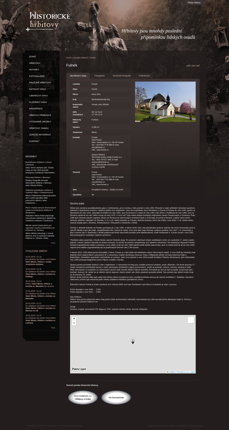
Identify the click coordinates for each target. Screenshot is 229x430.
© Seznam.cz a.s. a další (185, 372)
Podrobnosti (144, 76)
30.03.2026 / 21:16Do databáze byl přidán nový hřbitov (41, 273)
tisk (193, 65)
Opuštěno (77, 195)
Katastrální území (78, 105)
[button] (133, 341)
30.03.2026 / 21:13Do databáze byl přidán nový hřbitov (41, 295)
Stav (75, 189)
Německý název (77, 121)
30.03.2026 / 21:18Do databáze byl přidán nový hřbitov (41, 260)
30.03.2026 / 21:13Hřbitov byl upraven (40, 283)
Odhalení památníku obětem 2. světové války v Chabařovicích (39, 191)
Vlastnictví (77, 132)
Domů (68, 58)
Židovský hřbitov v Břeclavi (38, 177)
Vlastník (76, 172)
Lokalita (76, 84)
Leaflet (170, 372)
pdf (198, 65)
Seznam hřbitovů (80, 58)
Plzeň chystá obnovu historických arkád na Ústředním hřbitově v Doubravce (41, 210)
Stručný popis (77, 203)
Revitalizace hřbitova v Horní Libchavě (39, 163)
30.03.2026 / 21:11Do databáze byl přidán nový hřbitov (41, 307)
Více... (54, 243)
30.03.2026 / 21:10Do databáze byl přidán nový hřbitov (41, 319)
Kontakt (76, 137)
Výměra (76, 127)
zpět (188, 65)
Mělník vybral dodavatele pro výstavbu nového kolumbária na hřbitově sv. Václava (40, 227)
